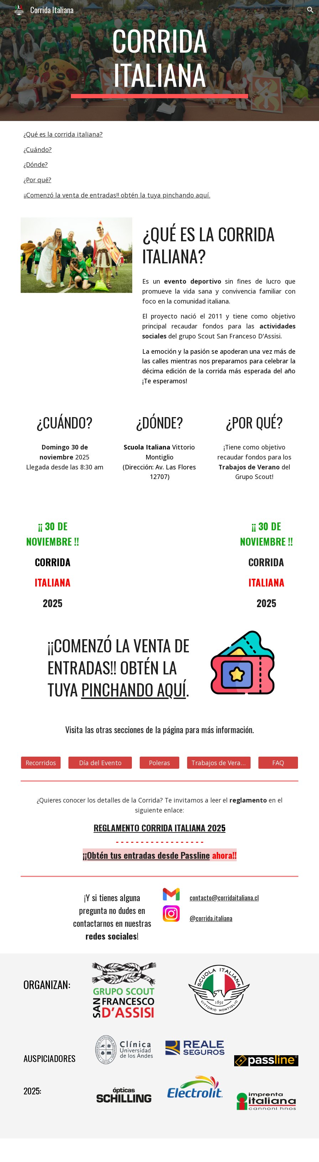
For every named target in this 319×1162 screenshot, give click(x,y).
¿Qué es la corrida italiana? (63, 134)
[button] (310, 10)
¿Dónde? (36, 164)
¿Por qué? (37, 179)
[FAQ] (278, 763)
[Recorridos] (41, 763)
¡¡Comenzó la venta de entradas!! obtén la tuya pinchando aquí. (117, 195)
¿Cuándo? (38, 149)
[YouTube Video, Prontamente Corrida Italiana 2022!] (159, 550)
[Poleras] (159, 763)
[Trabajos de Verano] (219, 763)
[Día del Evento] (100, 763)
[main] (159, 60)
